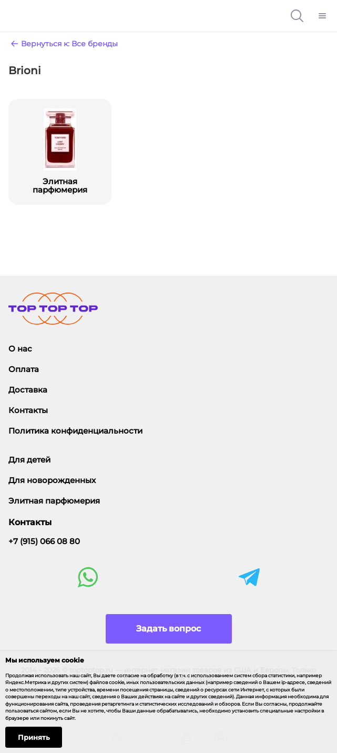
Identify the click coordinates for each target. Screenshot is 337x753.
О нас (20, 349)
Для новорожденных (52, 480)
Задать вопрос (168, 629)
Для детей (29, 460)
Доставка (27, 390)
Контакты (28, 410)
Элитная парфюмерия (54, 501)
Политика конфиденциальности (75, 431)
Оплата (23, 369)
